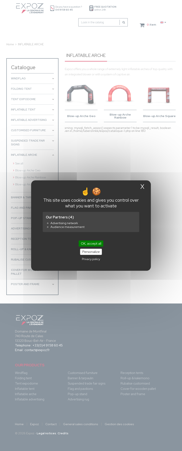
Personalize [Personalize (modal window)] (91, 252)
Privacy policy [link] (91, 259)
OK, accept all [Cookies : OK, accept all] (91, 243)
